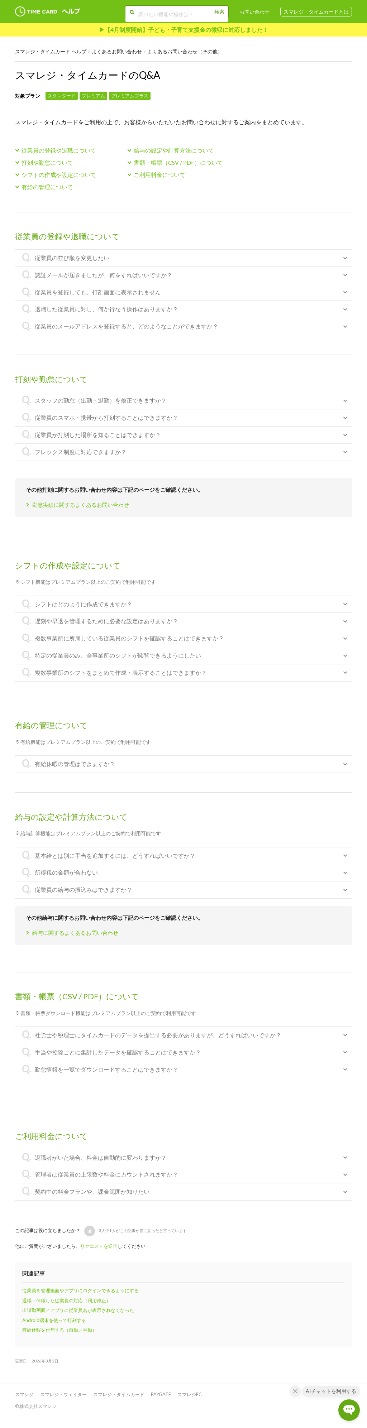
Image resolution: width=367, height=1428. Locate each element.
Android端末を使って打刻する (54, 1320)
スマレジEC (189, 1394)
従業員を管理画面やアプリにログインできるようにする (80, 1290)
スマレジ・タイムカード (118, 1394)
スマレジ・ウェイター (63, 1394)
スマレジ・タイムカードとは (316, 12)
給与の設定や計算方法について (174, 150)
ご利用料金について (159, 174)
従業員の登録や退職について (59, 150)
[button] (89, 1231)
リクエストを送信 (99, 1246)
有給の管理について (47, 186)
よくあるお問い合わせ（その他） (185, 51)
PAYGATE (161, 1394)
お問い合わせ (254, 12)
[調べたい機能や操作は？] (175, 13)
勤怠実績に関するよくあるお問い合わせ (80, 504)
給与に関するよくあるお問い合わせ (75, 932)
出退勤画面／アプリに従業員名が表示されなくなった (78, 1310)
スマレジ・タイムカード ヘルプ (50, 51)
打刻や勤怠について (47, 162)
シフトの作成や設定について (59, 174)
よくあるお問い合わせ (117, 51)
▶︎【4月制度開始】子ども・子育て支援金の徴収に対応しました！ (183, 29)
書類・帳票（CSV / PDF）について (178, 162)
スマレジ (24, 1394)
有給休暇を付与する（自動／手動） (59, 1330)
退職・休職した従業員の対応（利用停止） (66, 1300)
